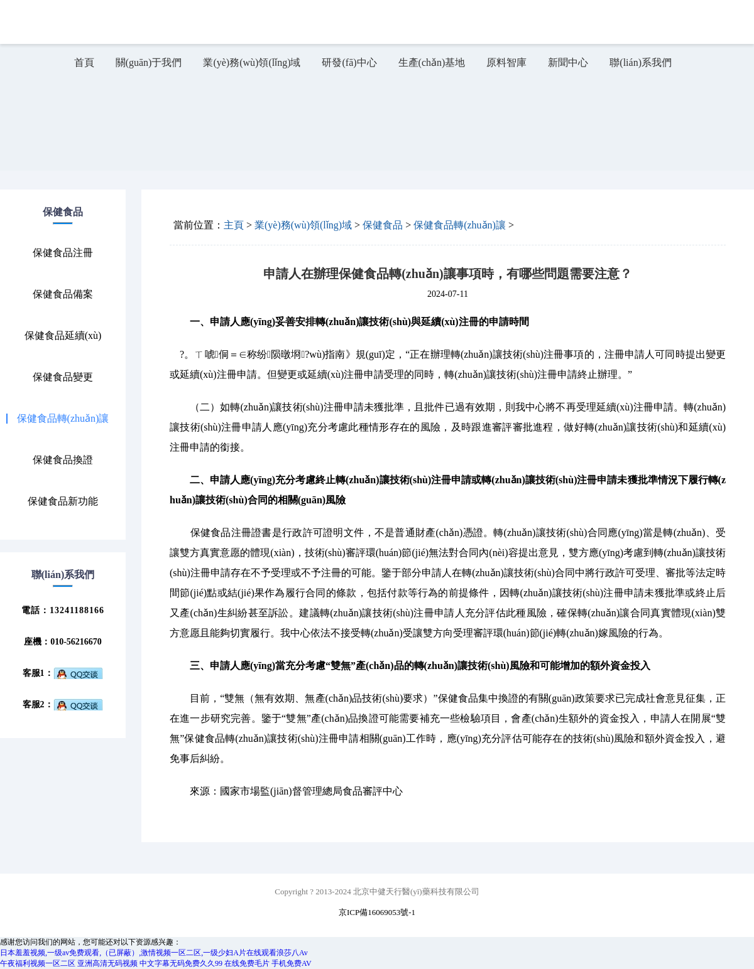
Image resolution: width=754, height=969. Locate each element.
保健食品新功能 (63, 501)
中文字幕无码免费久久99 (180, 963)
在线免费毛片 (247, 963)
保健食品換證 (63, 460)
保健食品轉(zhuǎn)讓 (63, 419)
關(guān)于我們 (149, 62)
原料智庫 (506, 62)
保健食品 (383, 225)
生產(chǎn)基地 (432, 62)
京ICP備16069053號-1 (377, 912)
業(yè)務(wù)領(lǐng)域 (251, 62)
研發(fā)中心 (349, 62)
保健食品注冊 (63, 253)
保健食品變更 (63, 377)
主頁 (234, 225)
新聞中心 (568, 62)
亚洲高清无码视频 (107, 963)
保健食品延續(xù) (63, 336)
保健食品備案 (63, 294)
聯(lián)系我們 (640, 62)
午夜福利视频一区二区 (37, 963)
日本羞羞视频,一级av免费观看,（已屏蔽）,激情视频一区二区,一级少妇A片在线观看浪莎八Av (154, 952)
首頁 (84, 62)
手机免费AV (291, 963)
